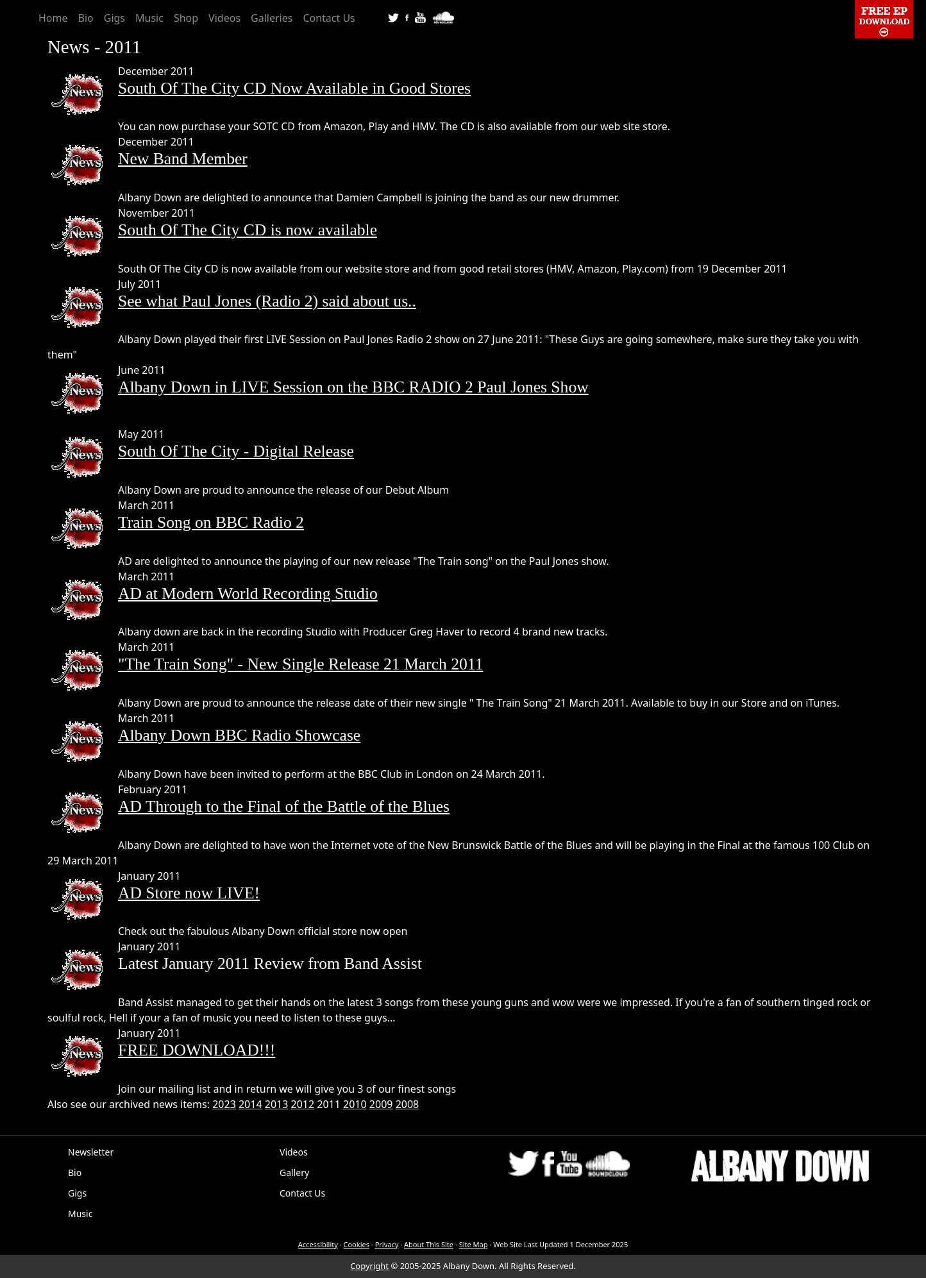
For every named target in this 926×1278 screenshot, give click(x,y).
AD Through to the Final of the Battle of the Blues (284, 806)
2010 (355, 1104)
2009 (381, 1104)
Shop (186, 18)
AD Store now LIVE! (189, 893)
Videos (224, 18)
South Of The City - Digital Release (236, 451)
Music (149, 18)
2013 (277, 1104)
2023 (224, 1104)
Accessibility (318, 1244)
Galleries (271, 18)
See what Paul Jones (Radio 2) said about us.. (267, 301)
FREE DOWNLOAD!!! (196, 1050)
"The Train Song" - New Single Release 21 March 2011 (300, 664)
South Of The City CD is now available (247, 230)
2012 (303, 1104)
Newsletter (91, 1152)
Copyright (369, 1266)
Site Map (473, 1244)
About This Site (428, 1244)
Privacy (387, 1244)
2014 (250, 1104)
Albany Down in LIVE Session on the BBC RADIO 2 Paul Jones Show (353, 387)
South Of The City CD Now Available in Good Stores (294, 88)
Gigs (114, 18)
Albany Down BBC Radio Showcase (239, 735)
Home (53, 18)
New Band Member (183, 158)
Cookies (356, 1244)
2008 (407, 1104)
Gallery (294, 1172)
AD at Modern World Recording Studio (248, 593)
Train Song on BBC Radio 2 (211, 522)
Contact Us (329, 18)
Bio (86, 18)
